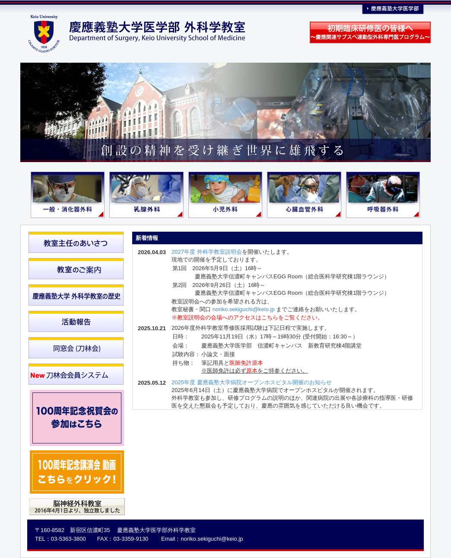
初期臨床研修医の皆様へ (370, 32)
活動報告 (76, 321)
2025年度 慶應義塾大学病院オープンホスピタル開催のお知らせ (252, 382)
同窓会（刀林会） (76, 347)
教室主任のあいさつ (76, 242)
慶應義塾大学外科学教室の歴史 (76, 295)
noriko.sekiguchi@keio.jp (244, 309)
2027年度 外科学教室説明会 (207, 252)
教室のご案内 (76, 268)
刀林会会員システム (76, 374)
